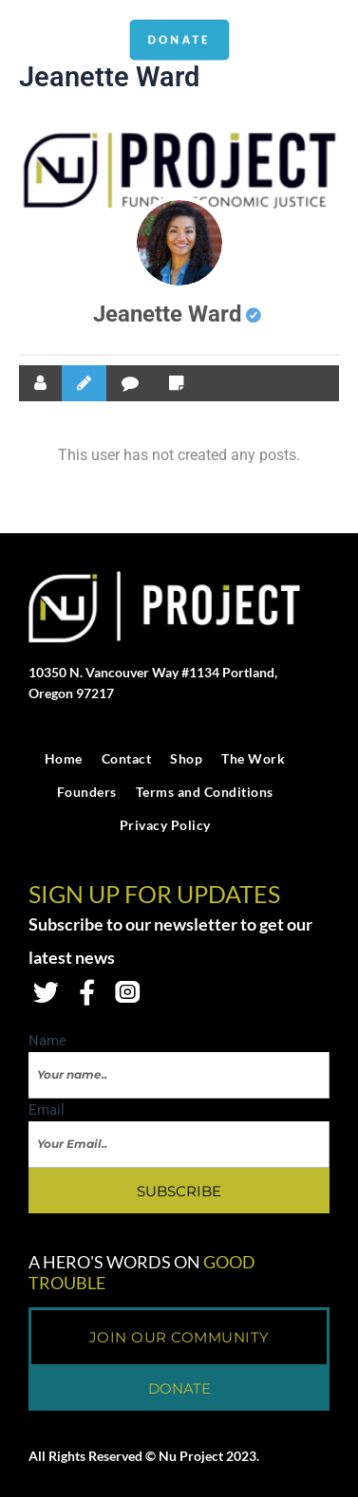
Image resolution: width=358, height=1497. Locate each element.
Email (46, 1109)
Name (47, 1040)
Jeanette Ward (177, 314)
